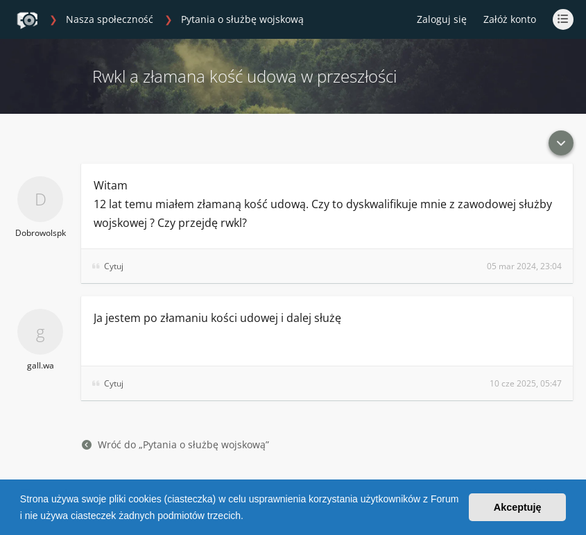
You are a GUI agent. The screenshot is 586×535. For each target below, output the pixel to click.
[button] (248, 517)
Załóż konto (509, 19)
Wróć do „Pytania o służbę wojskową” (175, 444)
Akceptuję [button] (518, 507)
